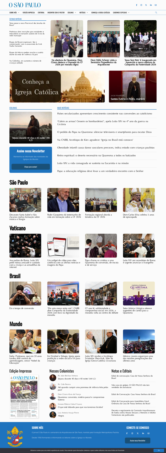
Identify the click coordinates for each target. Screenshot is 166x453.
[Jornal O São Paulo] (25, 6)
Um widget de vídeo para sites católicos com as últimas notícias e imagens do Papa (63, 262)
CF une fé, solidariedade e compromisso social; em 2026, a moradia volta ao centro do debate (101, 310)
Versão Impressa (29, 12)
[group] (30, 128)
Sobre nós (37, 428)
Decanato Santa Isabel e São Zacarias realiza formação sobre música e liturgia (24, 217)
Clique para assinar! (30, 166)
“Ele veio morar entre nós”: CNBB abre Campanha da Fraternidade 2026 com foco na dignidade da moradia (63, 311)
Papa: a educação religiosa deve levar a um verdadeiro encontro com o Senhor (100, 171)
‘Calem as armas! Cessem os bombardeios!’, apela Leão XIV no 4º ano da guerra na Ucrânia (102, 123)
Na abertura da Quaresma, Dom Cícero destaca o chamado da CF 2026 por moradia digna (67, 62)
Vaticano (17, 228)
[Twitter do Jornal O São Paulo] (146, 5)
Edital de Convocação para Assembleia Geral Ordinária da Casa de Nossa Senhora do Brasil (130, 402)
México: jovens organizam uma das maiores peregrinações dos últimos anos (138, 358)
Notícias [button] (84, 12)
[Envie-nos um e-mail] (155, 5)
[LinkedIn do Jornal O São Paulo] (151, 5)
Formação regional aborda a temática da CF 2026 (98, 215)
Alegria (61, 416)
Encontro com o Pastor (56, 12)
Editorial (41, 12)
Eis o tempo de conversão (21, 308)
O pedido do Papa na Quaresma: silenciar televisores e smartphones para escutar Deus (104, 132)
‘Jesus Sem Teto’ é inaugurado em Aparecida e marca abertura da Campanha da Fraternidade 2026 (140, 62)
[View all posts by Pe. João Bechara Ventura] (52, 377)
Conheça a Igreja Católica (100, 12)
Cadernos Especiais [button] (121, 12)
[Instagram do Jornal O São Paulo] (141, 5)
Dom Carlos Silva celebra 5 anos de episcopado (138, 215)
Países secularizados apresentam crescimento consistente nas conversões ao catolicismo (104, 113)
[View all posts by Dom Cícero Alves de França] (52, 396)
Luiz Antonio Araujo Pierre (68, 413)
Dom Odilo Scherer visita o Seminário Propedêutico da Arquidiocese (104, 62)
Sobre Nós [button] (14, 12)
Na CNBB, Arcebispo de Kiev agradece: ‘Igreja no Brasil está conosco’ (95, 139)
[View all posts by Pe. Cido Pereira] (52, 386)
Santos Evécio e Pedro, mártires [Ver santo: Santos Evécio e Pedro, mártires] (128, 99)
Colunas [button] (72, 12)
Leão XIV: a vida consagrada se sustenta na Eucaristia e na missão (93, 163)
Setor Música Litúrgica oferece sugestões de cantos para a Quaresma (137, 310)
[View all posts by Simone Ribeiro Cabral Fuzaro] (52, 406)
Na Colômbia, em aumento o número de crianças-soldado (25, 62)
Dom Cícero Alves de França (69, 394)
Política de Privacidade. (118, 450)
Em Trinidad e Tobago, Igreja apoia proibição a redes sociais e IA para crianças (63, 358)
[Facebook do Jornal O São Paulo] (137, 5)
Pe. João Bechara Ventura (68, 376)
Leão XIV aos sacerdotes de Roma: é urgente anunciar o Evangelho (139, 261)
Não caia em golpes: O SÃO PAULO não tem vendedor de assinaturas (130, 386)
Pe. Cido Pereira (64, 384)
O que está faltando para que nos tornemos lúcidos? (80, 407)
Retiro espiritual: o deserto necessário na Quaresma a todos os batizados (96, 155)
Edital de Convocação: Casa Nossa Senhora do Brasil (133, 394)
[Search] (156, 12)
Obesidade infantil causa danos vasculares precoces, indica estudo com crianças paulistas (105, 147)
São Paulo (18, 182)
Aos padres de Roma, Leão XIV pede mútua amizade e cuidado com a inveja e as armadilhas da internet (24, 264)
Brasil (14, 276)
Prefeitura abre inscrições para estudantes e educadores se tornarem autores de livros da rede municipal (26, 34)
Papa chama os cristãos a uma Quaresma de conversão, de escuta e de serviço (101, 262)
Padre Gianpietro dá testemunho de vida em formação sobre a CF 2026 (64, 215)
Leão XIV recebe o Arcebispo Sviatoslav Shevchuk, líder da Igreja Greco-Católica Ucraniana (100, 358)
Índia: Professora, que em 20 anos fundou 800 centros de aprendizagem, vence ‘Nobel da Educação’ (25, 359)
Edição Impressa (20, 371)
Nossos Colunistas (61, 371)
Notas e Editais (121, 371)
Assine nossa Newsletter (137, 440)
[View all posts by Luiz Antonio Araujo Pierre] (52, 414)
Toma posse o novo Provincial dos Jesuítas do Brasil (27, 24)
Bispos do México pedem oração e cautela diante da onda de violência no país (26, 53)
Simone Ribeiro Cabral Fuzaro (70, 404)
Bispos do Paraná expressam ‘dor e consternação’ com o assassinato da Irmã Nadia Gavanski (25, 44)
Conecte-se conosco (137, 428)
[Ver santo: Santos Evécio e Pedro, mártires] (133, 86)
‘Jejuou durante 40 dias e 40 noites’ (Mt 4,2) (77, 379)
